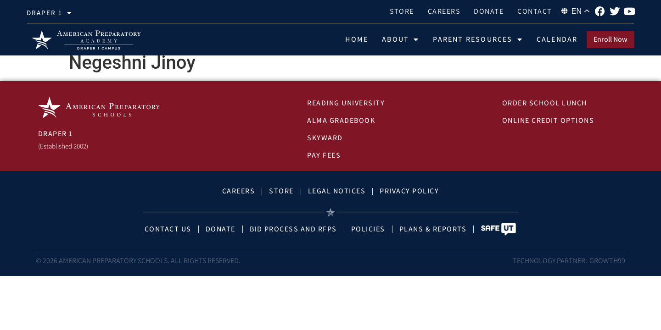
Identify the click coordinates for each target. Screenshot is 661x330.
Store (402, 11)
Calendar (557, 39)
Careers (444, 11)
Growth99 (607, 268)
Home (356, 39)
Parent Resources (477, 39)
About (400, 39)
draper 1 (50, 13)
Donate (489, 11)
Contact (534, 11)
